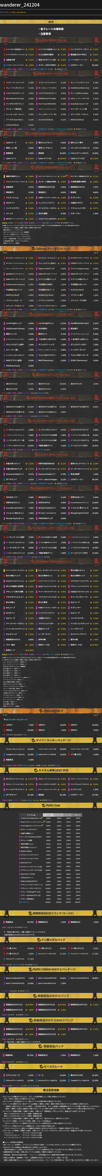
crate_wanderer (18, 12)
